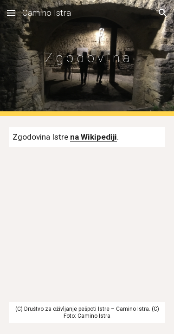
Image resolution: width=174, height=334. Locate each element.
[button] (11, 13)
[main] (87, 57)
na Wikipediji (93, 136)
